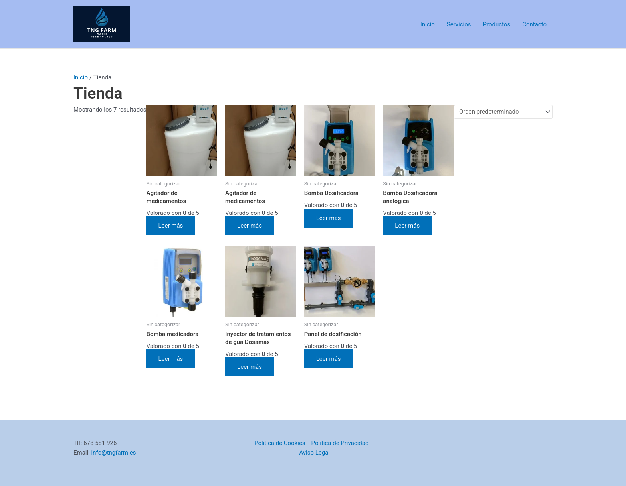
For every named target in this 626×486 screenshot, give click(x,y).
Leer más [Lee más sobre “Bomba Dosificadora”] (328, 218)
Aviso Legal (314, 452)
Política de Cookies (279, 443)
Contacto (534, 24)
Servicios (459, 24)
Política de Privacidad (340, 443)
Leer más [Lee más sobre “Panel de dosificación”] (328, 358)
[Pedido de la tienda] (503, 112)
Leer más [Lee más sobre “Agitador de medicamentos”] (170, 225)
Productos (497, 24)
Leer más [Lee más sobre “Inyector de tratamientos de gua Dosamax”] (249, 366)
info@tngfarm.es (113, 452)
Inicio (427, 24)
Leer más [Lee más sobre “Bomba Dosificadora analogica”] (407, 225)
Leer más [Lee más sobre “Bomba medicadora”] (170, 358)
